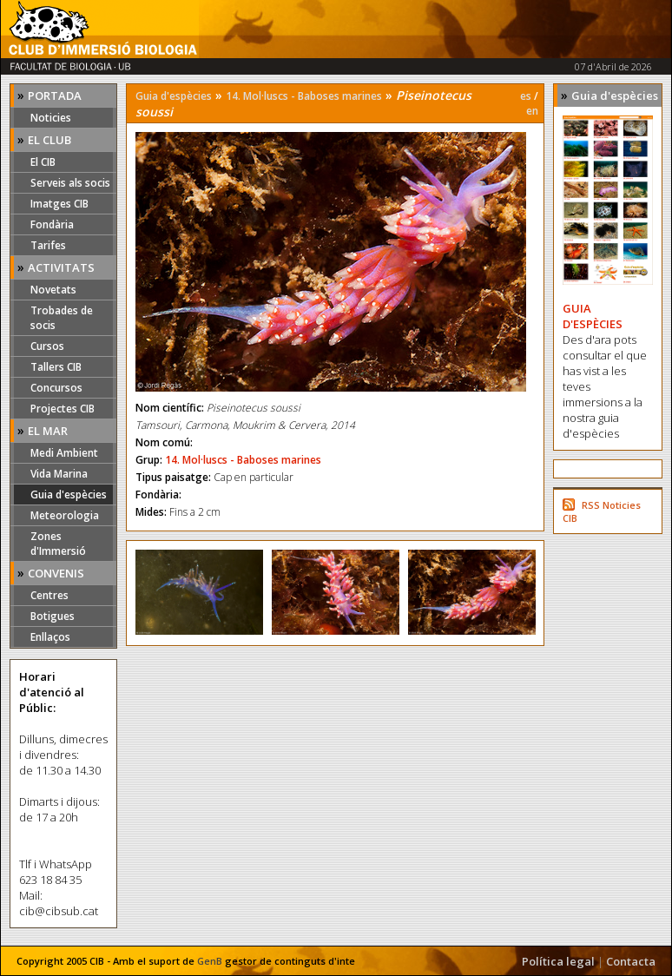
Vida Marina (59, 473)
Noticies (50, 117)
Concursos (56, 387)
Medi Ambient (64, 452)
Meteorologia (64, 515)
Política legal (558, 961)
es (525, 96)
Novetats (53, 289)
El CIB (43, 162)
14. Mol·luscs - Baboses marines (304, 96)
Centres (49, 595)
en (532, 110)
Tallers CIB (56, 366)
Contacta (631, 961)
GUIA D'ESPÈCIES (593, 316)
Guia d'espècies (68, 494)
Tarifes (48, 245)
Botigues (52, 616)
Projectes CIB (62, 408)
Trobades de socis (61, 318)
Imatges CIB (59, 203)
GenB (209, 960)
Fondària (52, 224)
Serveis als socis (70, 182)
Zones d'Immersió (58, 543)
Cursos (47, 346)
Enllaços (50, 637)
